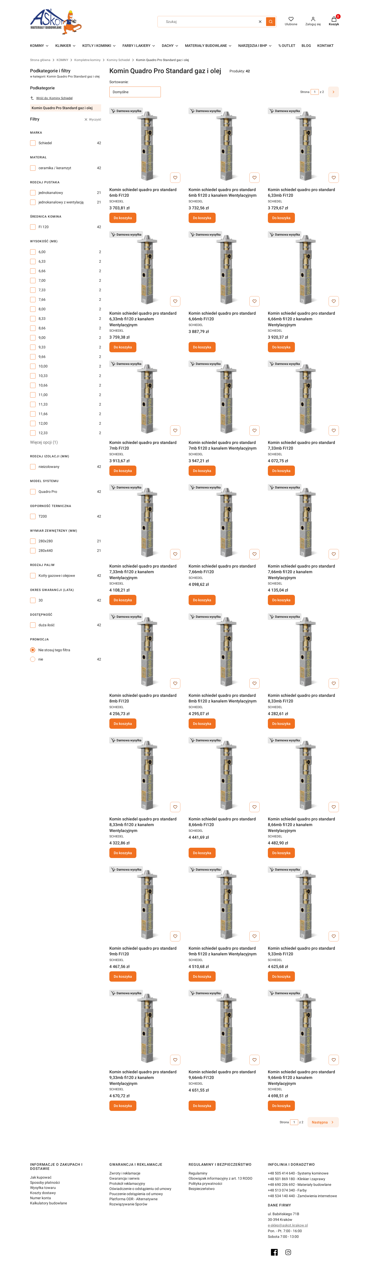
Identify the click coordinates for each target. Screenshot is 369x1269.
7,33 (42, 290)
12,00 (43, 423)
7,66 (42, 299)
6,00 (42, 252)
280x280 (46, 541)
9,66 (42, 357)
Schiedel (45, 143)
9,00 (42, 338)
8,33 (42, 318)
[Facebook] (274, 1252)
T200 (43, 516)
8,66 (42, 328)
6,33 (42, 261)
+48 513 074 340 (281, 1190)
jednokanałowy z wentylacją (61, 202)
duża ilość (47, 625)
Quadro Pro (48, 492)
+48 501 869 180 (281, 1179)
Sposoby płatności (45, 1182)
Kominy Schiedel (118, 60)
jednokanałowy (51, 193)
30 (41, 600)
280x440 (46, 550)
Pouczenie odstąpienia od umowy (136, 1194)
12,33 (43, 433)
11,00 (43, 395)
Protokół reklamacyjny (127, 1183)
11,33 (43, 404)
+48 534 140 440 (281, 1196)
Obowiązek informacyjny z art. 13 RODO (220, 1178)
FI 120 (44, 227)
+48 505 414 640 (281, 1173)
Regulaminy (198, 1173)
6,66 (42, 271)
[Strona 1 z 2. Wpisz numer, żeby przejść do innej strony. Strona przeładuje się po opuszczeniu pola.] (315, 92)
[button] (270, 21)
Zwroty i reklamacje (124, 1173)
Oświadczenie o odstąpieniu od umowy (140, 1189)
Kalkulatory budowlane (48, 1203)
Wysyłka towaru (43, 1188)
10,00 (43, 366)
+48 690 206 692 (281, 1184)
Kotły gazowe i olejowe (57, 575)
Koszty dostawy (43, 1193)
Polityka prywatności (205, 1183)
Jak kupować (40, 1177)
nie (40, 659)
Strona (305, 92)
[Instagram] (288, 1252)
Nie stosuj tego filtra (54, 650)
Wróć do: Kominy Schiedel (51, 98)
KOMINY (62, 60)
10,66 (43, 385)
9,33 (42, 347)
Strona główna (40, 60)
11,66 (43, 414)
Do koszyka (123, 218)
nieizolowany (49, 467)
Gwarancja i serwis (124, 1178)
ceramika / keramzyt (55, 168)
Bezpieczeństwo (202, 1189)
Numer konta (40, 1198)
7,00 (42, 280)
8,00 (42, 309)
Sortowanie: (118, 82)
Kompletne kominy (87, 60)
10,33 (43, 376)
